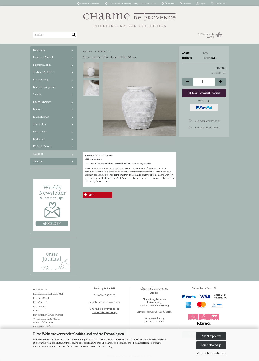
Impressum (39, 306)
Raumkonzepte (42, 101)
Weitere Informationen (211, 353)
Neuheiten (39, 50)
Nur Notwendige (211, 345)
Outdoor (38, 153)
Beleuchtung (40, 79)
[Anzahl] (204, 82)
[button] (187, 82)
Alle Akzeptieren (211, 336)
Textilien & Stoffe (43, 72)
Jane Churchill (40, 302)
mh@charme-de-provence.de (105, 302)
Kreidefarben (41, 116)
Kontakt (37, 310)
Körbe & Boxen (42, 146)
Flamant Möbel (42, 64)
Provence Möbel (43, 57)
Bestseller (39, 139)
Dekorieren (40, 131)
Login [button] (200, 3)
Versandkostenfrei (88, 3)
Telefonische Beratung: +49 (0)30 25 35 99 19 (130, 3)
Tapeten (38, 161)
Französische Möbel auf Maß (48, 294)
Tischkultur (39, 124)
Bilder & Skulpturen (44, 87)
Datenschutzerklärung (100, 346)
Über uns (168, 3)
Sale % (37, 94)
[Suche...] (73, 35)
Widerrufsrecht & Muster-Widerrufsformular (47, 321)
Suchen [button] (185, 3)
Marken (37, 109)
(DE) (214, 58)
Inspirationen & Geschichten (48, 315)
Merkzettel (218, 3)
